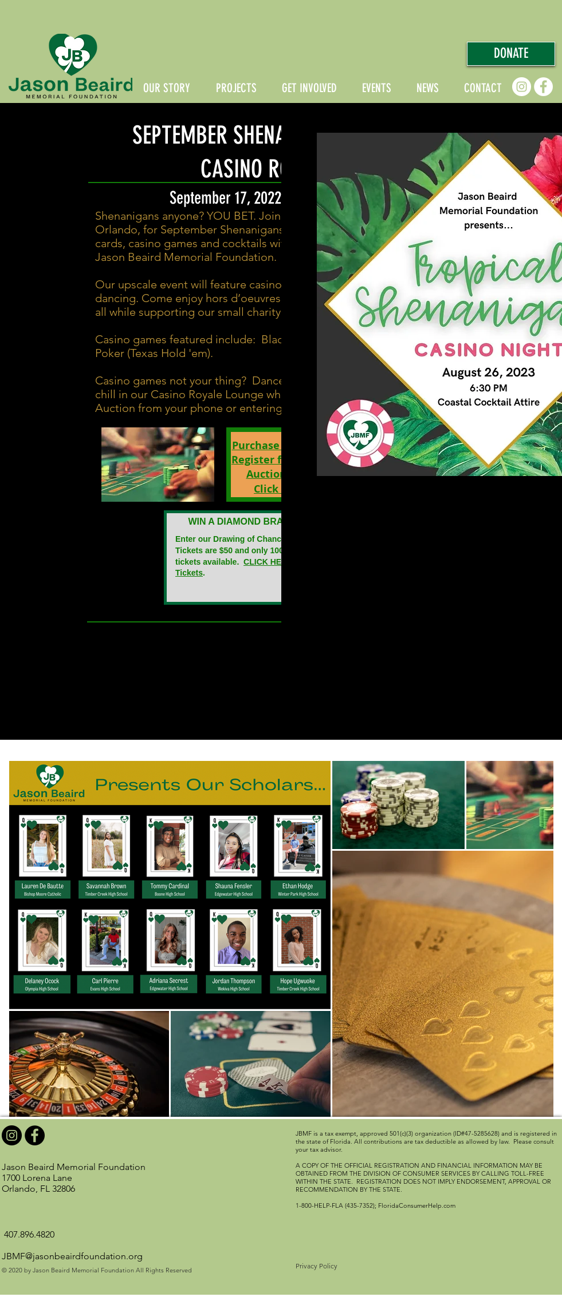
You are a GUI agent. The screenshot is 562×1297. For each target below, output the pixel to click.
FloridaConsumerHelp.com (416, 1205)
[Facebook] (543, 86)
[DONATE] (511, 54)
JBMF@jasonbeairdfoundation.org (72, 1256)
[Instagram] (521, 86)
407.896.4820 (29, 1234)
